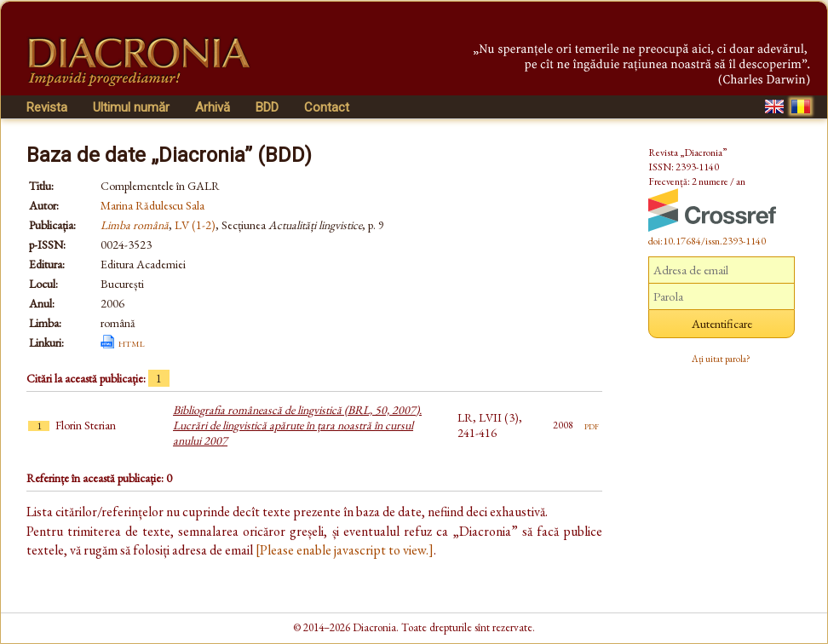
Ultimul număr (131, 107)
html (131, 342)
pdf (591, 425)
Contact (326, 107)
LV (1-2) (195, 225)
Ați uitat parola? (721, 359)
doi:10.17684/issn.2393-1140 (707, 241)
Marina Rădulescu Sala (152, 205)
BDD (267, 107)
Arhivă (212, 107)
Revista (46, 107)
